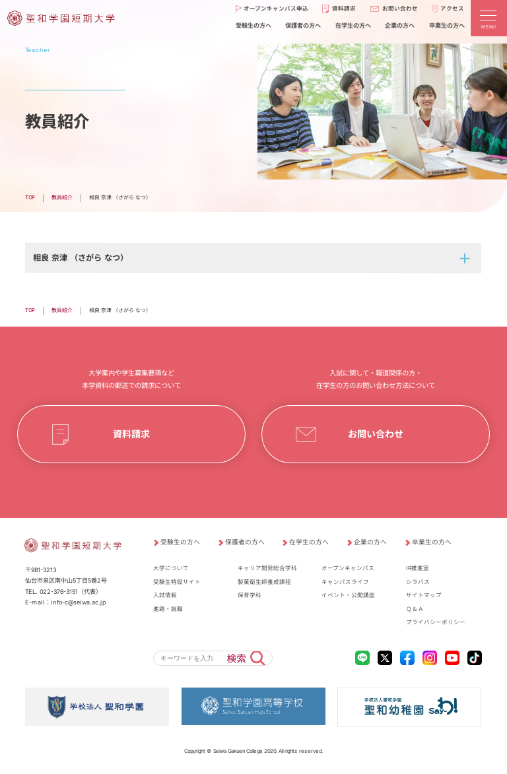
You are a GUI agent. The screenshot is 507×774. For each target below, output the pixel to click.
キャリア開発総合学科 (267, 568)
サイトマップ (424, 595)
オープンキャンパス (347, 568)
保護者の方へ (245, 542)
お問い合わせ (375, 434)
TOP (30, 197)
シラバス (418, 582)
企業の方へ (370, 542)
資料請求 (131, 434)
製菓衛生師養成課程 (264, 582)
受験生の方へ (180, 542)
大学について (171, 568)
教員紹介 (62, 197)
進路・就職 (168, 609)
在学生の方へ (309, 542)
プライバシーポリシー (435, 622)
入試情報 (165, 595)
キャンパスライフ (345, 582)
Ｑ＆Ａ (415, 609)
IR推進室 (417, 568)
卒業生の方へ (432, 542)
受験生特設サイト (177, 582)
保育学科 (249, 595)
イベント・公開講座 (348, 595)
